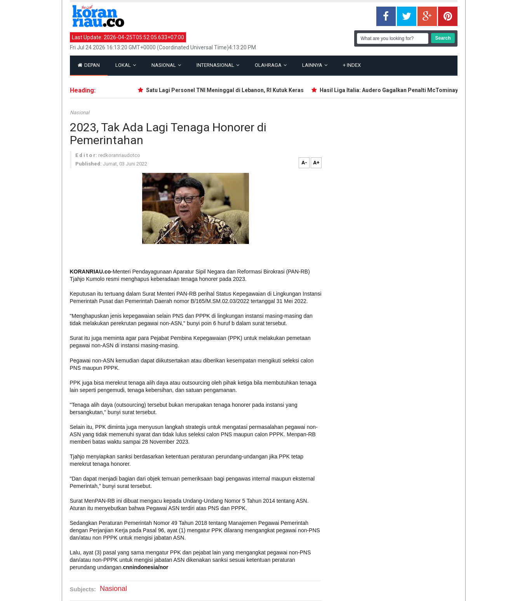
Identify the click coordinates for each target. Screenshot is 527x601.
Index (352, 65)
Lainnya (314, 65)
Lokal (125, 65)
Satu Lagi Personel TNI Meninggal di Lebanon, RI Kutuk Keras (226, 90)
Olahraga (271, 65)
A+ (316, 162)
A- (304, 162)
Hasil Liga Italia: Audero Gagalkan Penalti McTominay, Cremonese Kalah (414, 90)
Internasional (218, 65)
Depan (89, 65)
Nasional (166, 65)
